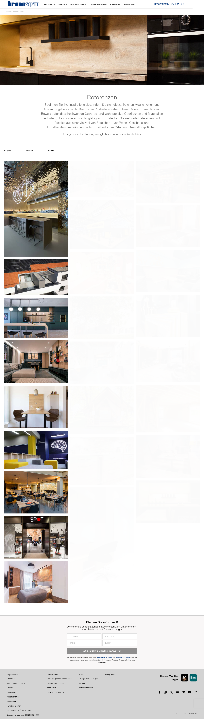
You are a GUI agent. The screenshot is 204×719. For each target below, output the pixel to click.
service (63, 4)
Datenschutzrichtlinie (55, 683)
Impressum (51, 688)
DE (189, 4)
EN (184, 4)
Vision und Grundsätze (16, 683)
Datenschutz (52, 674)
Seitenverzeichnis (86, 688)
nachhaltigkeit (79, 4)
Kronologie (11, 701)
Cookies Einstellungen (56, 692)
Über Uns (10, 679)
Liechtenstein (172, 4)
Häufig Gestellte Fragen (88, 679)
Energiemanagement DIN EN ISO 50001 (23, 715)
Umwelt (10, 688)
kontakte (129, 4)
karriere (115, 4)
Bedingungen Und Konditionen (59, 679)
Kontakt (82, 683)
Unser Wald (11, 692)
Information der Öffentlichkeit (19, 710)
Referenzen (18, 11)
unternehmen (99, 4)
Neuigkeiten (110, 674)
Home (8, 11)
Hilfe (81, 674)
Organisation (12, 674)
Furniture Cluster (14, 706)
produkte (49, 4)
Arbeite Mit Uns (13, 697)
